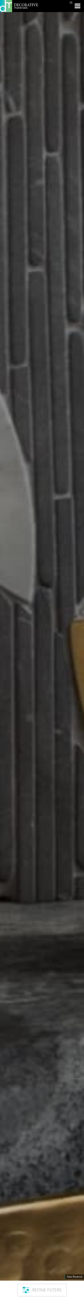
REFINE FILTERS (42, 1290)
